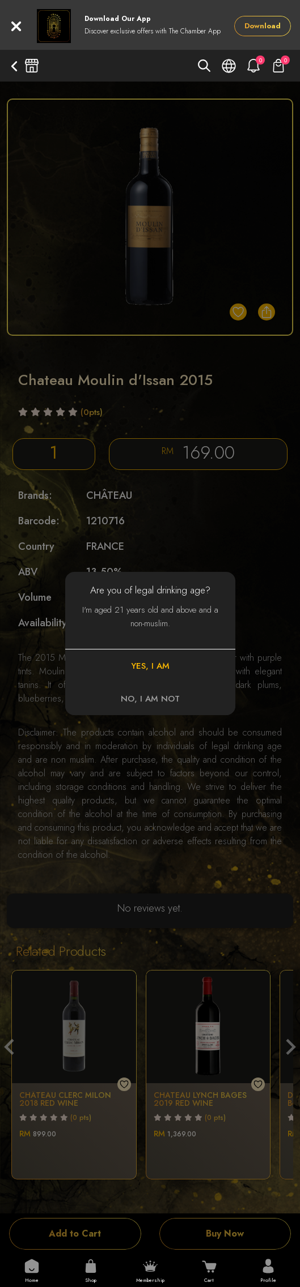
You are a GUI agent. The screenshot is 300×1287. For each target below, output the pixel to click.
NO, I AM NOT (150, 698)
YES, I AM (150, 666)
